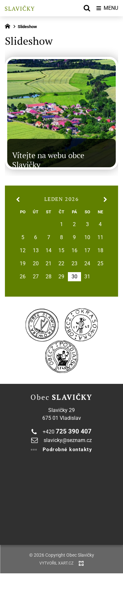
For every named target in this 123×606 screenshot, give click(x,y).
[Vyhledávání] (87, 8)
